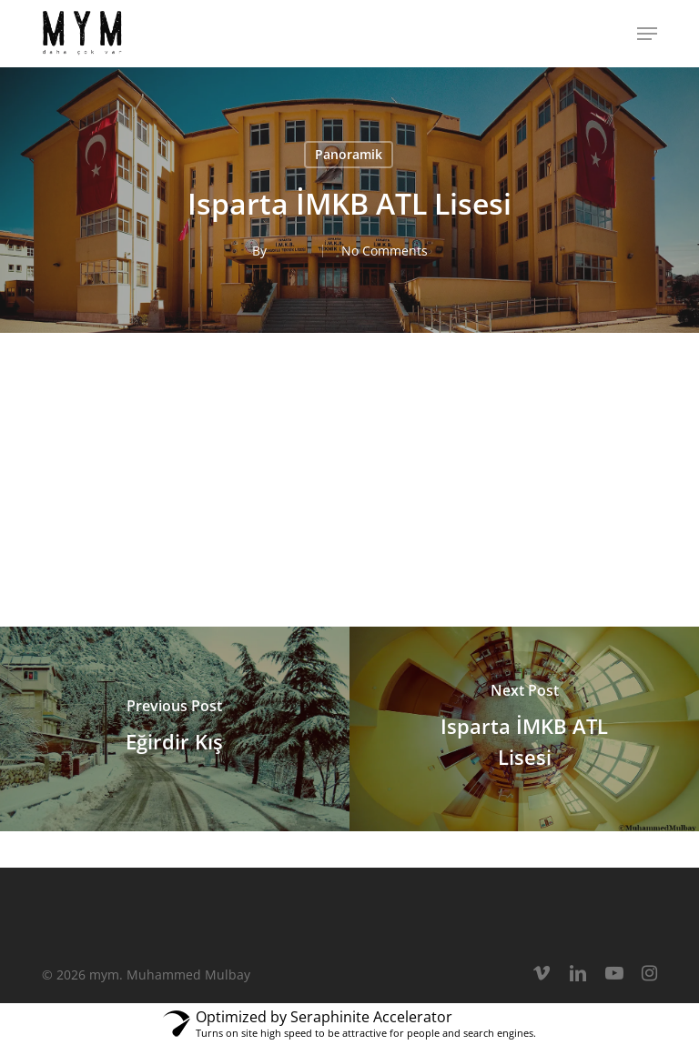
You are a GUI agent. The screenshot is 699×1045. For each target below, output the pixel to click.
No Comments (384, 250)
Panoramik (348, 154)
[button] (647, 34)
